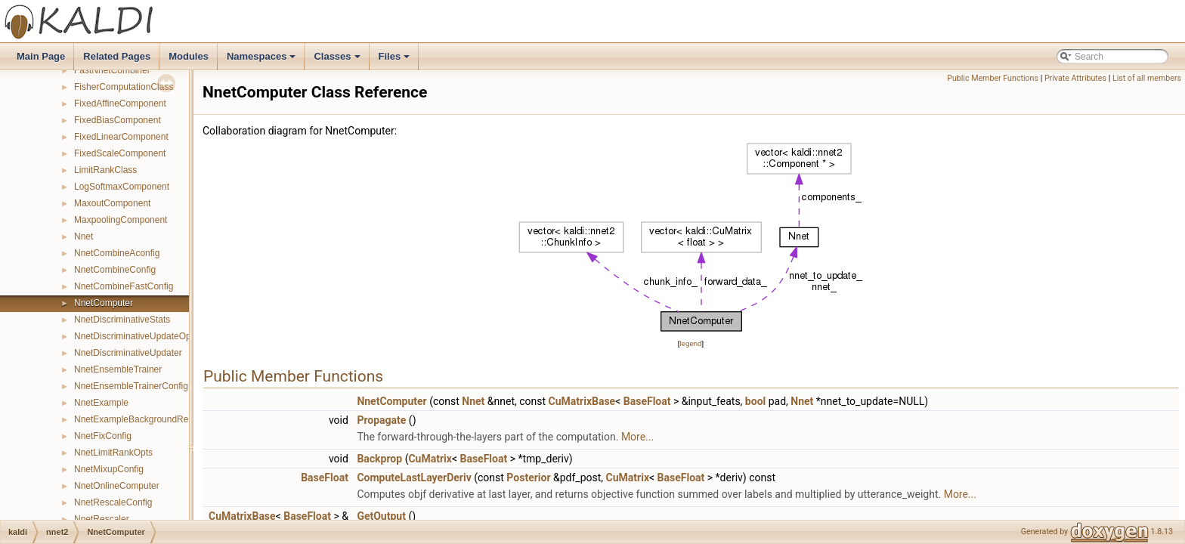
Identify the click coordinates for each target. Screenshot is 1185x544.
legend (690, 343)
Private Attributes (1075, 78)
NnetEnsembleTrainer (118, 369)
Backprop (379, 459)
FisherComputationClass (123, 87)
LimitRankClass (105, 170)
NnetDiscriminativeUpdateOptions (142, 336)
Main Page (41, 56)
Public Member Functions (992, 78)
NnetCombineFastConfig (123, 286)
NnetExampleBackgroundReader (140, 419)
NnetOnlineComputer (116, 486)
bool (755, 401)
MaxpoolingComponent (120, 220)
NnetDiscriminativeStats (122, 319)
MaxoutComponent (112, 203)
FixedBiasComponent (117, 120)
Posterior (528, 477)
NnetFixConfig (102, 436)
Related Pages (116, 56)
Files (396, 60)
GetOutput (381, 516)
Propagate (381, 420)
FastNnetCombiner (112, 70)
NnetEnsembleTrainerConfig (131, 386)
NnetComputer (103, 303)
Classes (338, 60)
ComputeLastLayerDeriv (414, 477)
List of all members (1146, 78)
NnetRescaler (101, 519)
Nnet (83, 236)
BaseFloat (647, 401)
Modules (189, 56)
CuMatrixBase (582, 401)
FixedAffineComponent (120, 103)
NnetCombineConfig (115, 269)
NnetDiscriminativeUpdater (128, 353)
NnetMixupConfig (109, 469)
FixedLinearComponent (121, 136)
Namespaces (263, 60)
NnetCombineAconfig (116, 253)
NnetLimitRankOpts (113, 452)
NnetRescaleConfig (113, 502)
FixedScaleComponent (120, 153)
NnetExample (101, 402)
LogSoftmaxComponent (121, 186)
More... (637, 437)
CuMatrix (429, 459)
